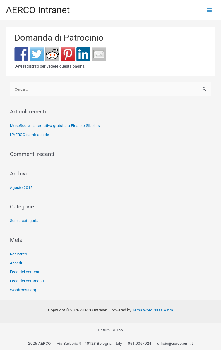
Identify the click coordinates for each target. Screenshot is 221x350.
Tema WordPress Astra (152, 310)
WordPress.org (23, 289)
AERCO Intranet (38, 9)
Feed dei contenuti (26, 271)
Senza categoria (24, 220)
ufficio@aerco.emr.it (175, 343)
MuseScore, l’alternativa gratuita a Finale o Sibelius (55, 125)
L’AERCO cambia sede (29, 134)
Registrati (18, 253)
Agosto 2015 (21, 187)
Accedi (16, 263)
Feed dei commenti (27, 280)
